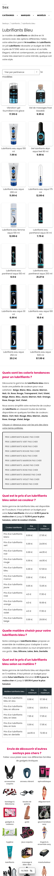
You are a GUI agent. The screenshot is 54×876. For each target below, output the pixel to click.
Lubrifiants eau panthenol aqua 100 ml (13, 272)
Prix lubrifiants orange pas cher (23, 474)
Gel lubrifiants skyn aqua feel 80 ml (40, 150)
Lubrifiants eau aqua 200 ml (13, 191)
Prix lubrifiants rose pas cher (21, 470)
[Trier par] (21, 72)
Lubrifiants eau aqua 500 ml (40, 353)
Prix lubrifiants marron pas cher (23, 460)
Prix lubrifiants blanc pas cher (22, 437)
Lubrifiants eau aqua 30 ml (13, 313)
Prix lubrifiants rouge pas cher (22, 451)
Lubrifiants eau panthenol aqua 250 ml (40, 272)
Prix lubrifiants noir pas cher (21, 446)
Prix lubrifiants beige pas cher (21, 484)
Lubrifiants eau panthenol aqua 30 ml (40, 231)
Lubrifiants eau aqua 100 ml (13, 150)
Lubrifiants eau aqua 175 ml (40, 191)
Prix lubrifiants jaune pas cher (22, 465)
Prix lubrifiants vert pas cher (21, 441)
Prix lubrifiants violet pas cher (22, 479)
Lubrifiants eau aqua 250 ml (13, 353)
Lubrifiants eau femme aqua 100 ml (13, 231)
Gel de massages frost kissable (40, 109)
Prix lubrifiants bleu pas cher (21, 455)
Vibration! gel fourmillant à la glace (13, 109)
